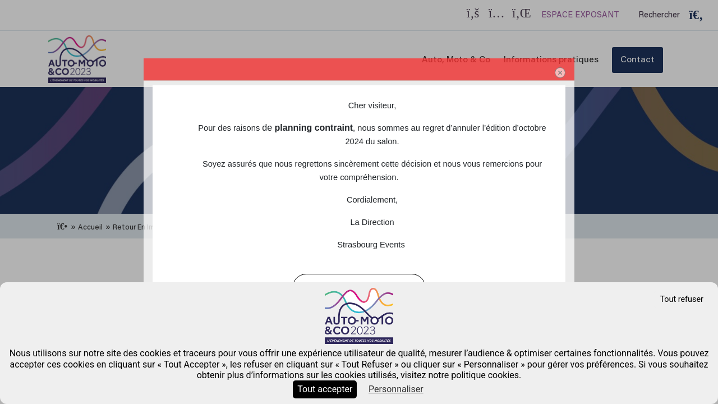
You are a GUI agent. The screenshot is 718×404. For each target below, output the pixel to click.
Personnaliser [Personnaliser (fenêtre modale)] (396, 389)
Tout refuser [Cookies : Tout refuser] (681, 299)
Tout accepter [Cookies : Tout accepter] (324, 389)
